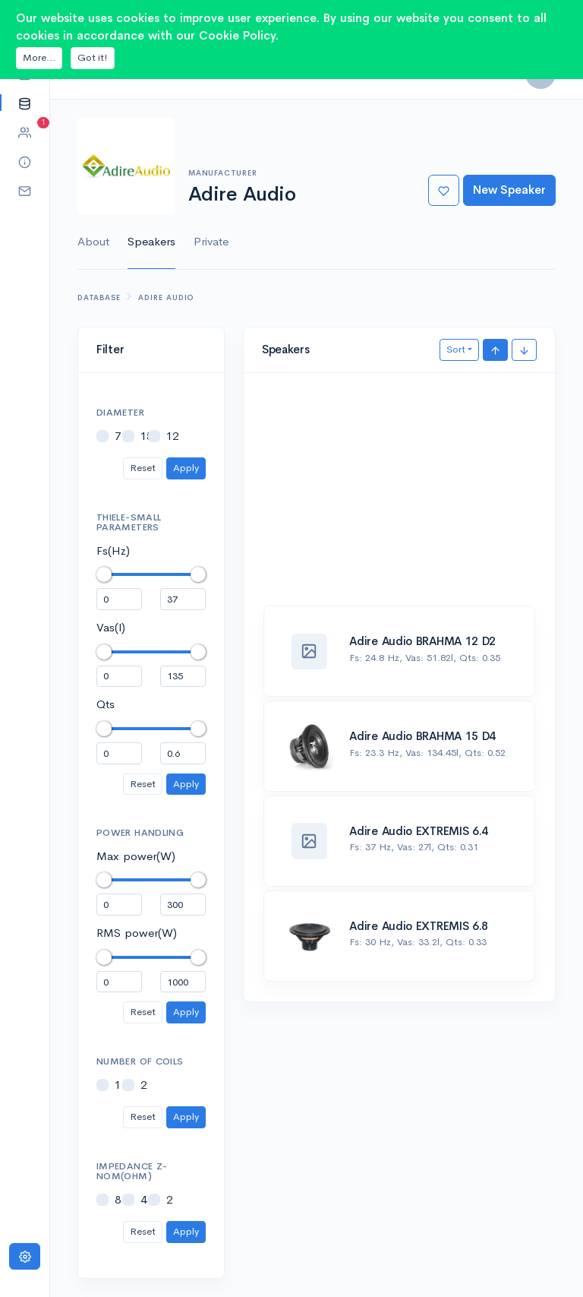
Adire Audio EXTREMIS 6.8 (418, 926)
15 (146, 436)
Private (211, 241)
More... (39, 57)
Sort (455, 349)
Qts (105, 704)
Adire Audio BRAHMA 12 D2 (422, 641)
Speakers (151, 241)
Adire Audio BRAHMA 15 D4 (422, 736)
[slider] (104, 574)
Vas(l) (110, 627)
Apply (186, 467)
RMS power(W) (136, 932)
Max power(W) (135, 856)
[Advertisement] (399, 497)
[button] (24, 103)
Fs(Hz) (113, 550)
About (93, 241)
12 (172, 436)
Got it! (92, 57)
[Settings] (24, 1256)
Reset (143, 467)
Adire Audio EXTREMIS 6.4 (418, 831)
